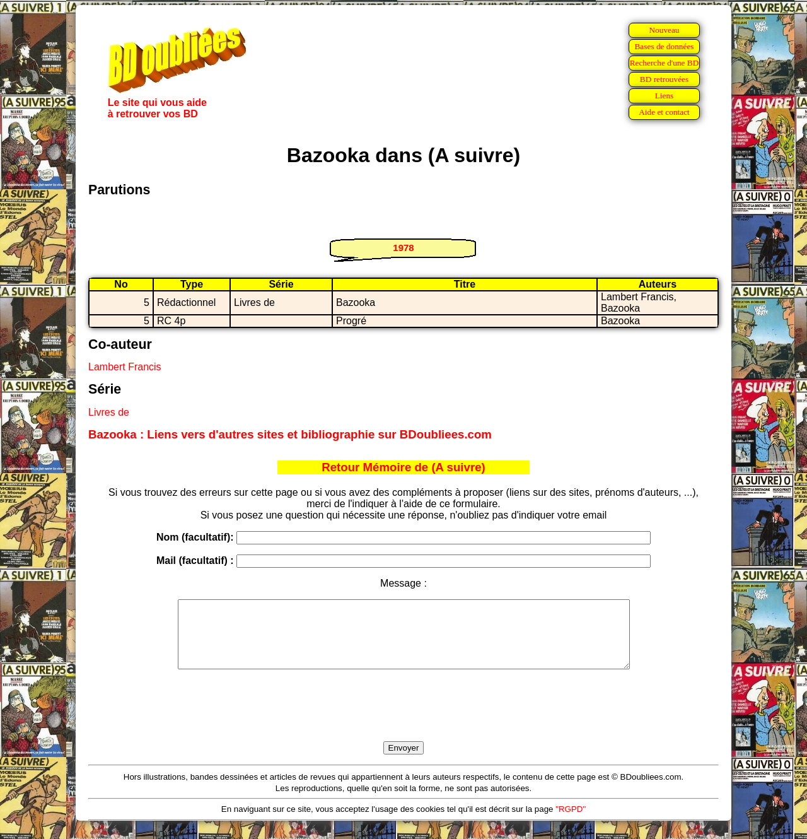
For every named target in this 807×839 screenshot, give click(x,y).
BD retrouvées (664, 79)
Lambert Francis (124, 366)
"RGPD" (570, 822)
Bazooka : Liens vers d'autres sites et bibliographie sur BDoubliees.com (290, 434)
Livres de (108, 412)
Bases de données (664, 46)
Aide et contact (664, 112)
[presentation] (403, 719)
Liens (664, 95)
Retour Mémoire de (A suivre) (403, 467)
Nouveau (664, 30)
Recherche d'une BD (664, 62)
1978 (403, 247)
